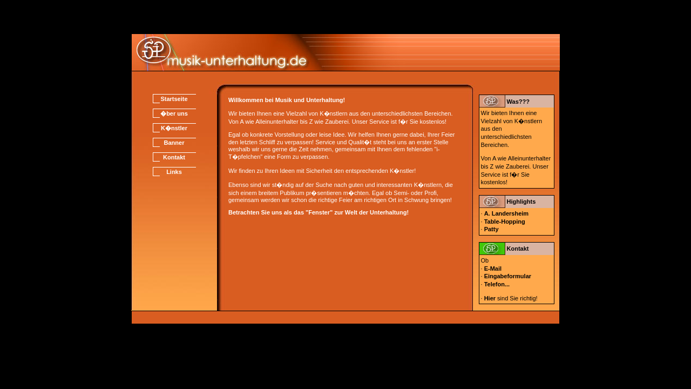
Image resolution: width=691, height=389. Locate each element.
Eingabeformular (507, 276)
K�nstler (174, 128)
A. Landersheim (506, 213)
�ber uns (174, 113)
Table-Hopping (504, 221)
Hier (490, 298)
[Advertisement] (345, 16)
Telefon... (497, 284)
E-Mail (493, 268)
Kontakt (174, 157)
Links (174, 172)
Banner (174, 142)
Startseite (173, 99)
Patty (491, 229)
